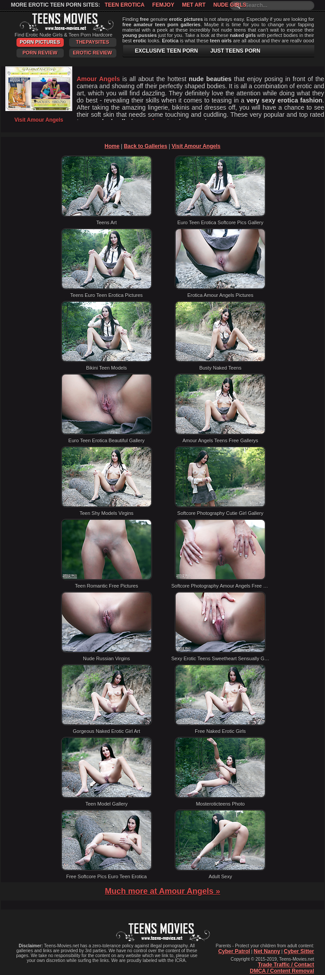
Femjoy (163, 5)
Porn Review (39, 52)
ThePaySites (92, 42)
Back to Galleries (145, 146)
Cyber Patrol (234, 951)
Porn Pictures (40, 42)
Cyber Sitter (299, 951)
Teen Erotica (124, 5)
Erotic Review (92, 52)
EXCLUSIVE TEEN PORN (166, 51)
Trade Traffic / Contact (286, 965)
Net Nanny (267, 951)
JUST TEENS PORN (235, 51)
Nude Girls (229, 5)
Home (112, 146)
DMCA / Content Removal (282, 971)
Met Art (194, 5)
